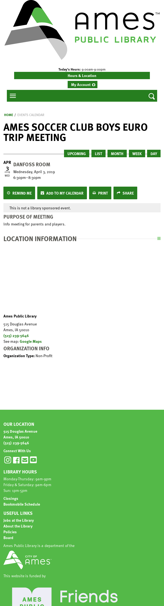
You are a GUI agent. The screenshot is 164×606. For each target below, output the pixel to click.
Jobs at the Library (18, 520)
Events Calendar (30, 114)
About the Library (18, 526)
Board (8, 537)
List (98, 153)
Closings (10, 498)
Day (154, 153)
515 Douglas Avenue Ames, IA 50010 (20, 434)
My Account (81, 84)
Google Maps (31, 341)
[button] (82, 69)
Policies (10, 532)
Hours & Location (82, 75)
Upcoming (76, 153)
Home (8, 114)
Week (137, 153)
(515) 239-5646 (16, 335)
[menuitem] (82, 84)
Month (117, 153)
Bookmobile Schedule (21, 504)
